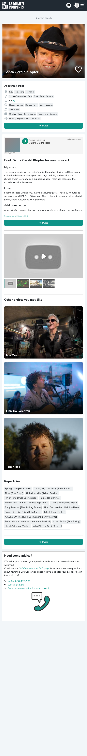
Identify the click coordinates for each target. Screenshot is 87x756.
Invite (45, 125)
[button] (79, 5)
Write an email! (16, 584)
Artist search (45, 18)
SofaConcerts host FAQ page (34, 568)
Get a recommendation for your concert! (28, 588)
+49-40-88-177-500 (19, 581)
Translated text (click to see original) (16, 216)
